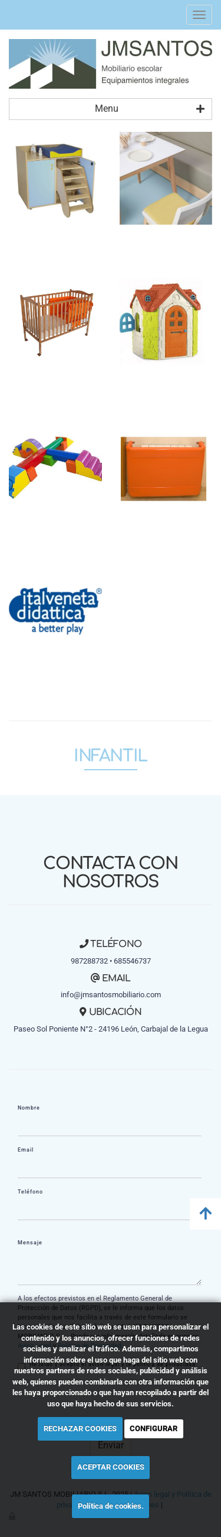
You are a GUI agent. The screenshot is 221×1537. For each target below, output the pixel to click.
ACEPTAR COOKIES (110, 1467)
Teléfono (30, 1192)
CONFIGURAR (153, 1428)
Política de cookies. (111, 1506)
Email (26, 1150)
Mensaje (30, 1243)
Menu (150, 109)
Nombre (29, 1108)
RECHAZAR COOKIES (80, 1428)
